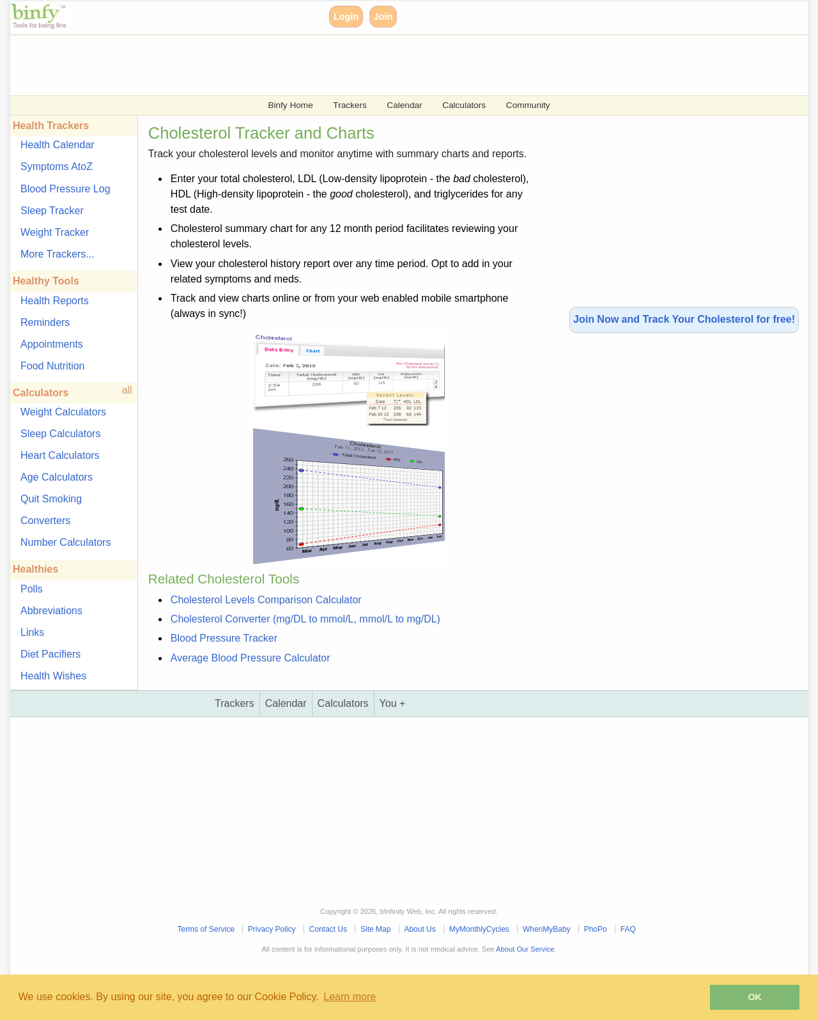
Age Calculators (56, 477)
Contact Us (328, 929)
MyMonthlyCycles (479, 929)
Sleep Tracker (52, 210)
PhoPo (595, 929)
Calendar (404, 105)
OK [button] (755, 997)
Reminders (45, 322)
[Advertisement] (393, 64)
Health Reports (54, 300)
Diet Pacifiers (50, 654)
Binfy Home (290, 105)
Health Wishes (53, 675)
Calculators (464, 105)
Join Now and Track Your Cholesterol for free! (684, 319)
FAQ (628, 929)
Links (32, 632)
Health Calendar (57, 144)
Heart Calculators (60, 455)
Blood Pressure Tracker (224, 638)
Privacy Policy (272, 929)
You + (393, 703)
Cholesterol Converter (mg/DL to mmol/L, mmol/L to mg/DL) (305, 619)
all (127, 390)
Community (528, 105)
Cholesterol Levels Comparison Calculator (266, 599)
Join (383, 17)
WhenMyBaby (547, 929)
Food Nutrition (52, 365)
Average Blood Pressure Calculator (250, 658)
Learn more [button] (349, 996)
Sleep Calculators (60, 433)
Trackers (349, 105)
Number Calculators (65, 542)
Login (346, 17)
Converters (45, 520)
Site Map (375, 929)
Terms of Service (205, 929)
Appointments (51, 344)
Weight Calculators (63, 411)
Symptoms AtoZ (56, 166)
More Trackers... (57, 254)
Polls (31, 588)
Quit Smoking (51, 498)
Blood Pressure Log (65, 188)
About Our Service (525, 949)
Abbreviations (51, 610)
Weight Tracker (54, 232)
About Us (419, 929)
